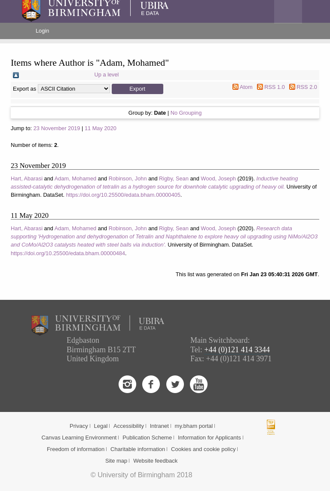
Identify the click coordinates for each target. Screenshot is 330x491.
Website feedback (155, 460)
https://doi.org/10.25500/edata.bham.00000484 (68, 253)
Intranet (159, 426)
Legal (100, 426)
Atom (246, 87)
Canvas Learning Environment (79, 437)
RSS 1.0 (274, 87)
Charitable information (137, 449)
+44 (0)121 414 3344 (237, 349)
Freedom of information (75, 449)
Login (42, 30)
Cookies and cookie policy (203, 449)
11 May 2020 (100, 128)
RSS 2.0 (306, 87)
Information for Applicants (209, 437)
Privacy (79, 426)
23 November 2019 (57, 128)
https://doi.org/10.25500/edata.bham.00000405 (123, 195)
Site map (116, 460)
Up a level (107, 74)
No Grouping (186, 113)
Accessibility (128, 426)
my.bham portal (194, 426)
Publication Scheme (147, 437)
